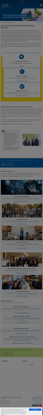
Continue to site (35, 409)
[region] (21, 411)
